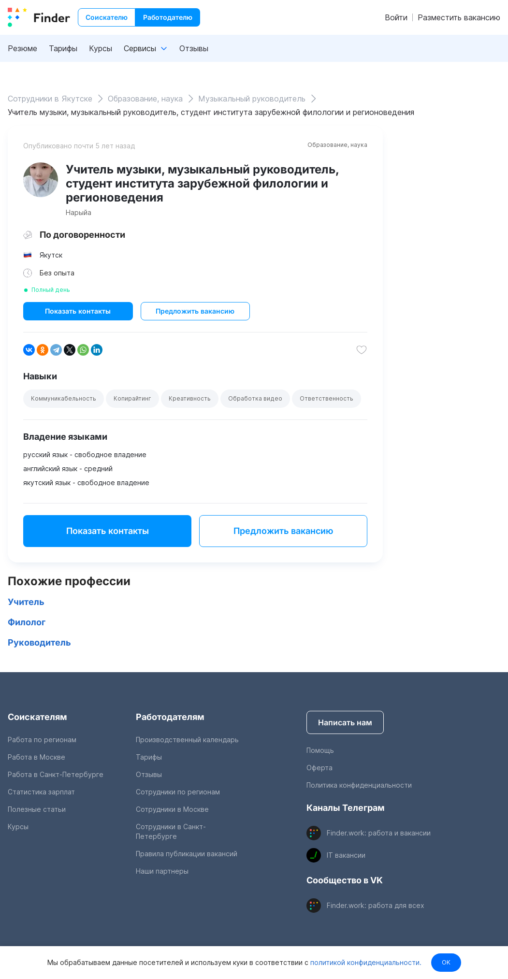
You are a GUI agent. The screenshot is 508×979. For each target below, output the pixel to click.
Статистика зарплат (41, 792)
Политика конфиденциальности (359, 785)
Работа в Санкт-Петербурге (55, 774)
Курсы (100, 48)
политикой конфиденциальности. (364, 962)
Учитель (26, 602)
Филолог (26, 622)
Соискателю (107, 17)
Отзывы (193, 48)
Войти (396, 17)
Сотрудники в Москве (172, 809)
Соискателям (37, 717)
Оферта (319, 767)
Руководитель (39, 642)
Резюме (22, 48)
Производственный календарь (187, 739)
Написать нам (345, 722)
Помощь (320, 750)
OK (446, 962)
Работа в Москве (36, 757)
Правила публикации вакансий (186, 853)
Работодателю (167, 17)
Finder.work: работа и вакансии (379, 833)
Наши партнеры (162, 871)
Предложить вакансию (195, 311)
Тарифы (63, 48)
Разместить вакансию (459, 17)
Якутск (51, 255)
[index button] (39, 17)
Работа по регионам (42, 739)
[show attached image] (40, 179)
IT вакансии (346, 855)
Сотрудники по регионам (178, 792)
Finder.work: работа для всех (375, 905)
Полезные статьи (37, 809)
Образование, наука (337, 144)
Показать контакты (78, 311)
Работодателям (170, 717)
